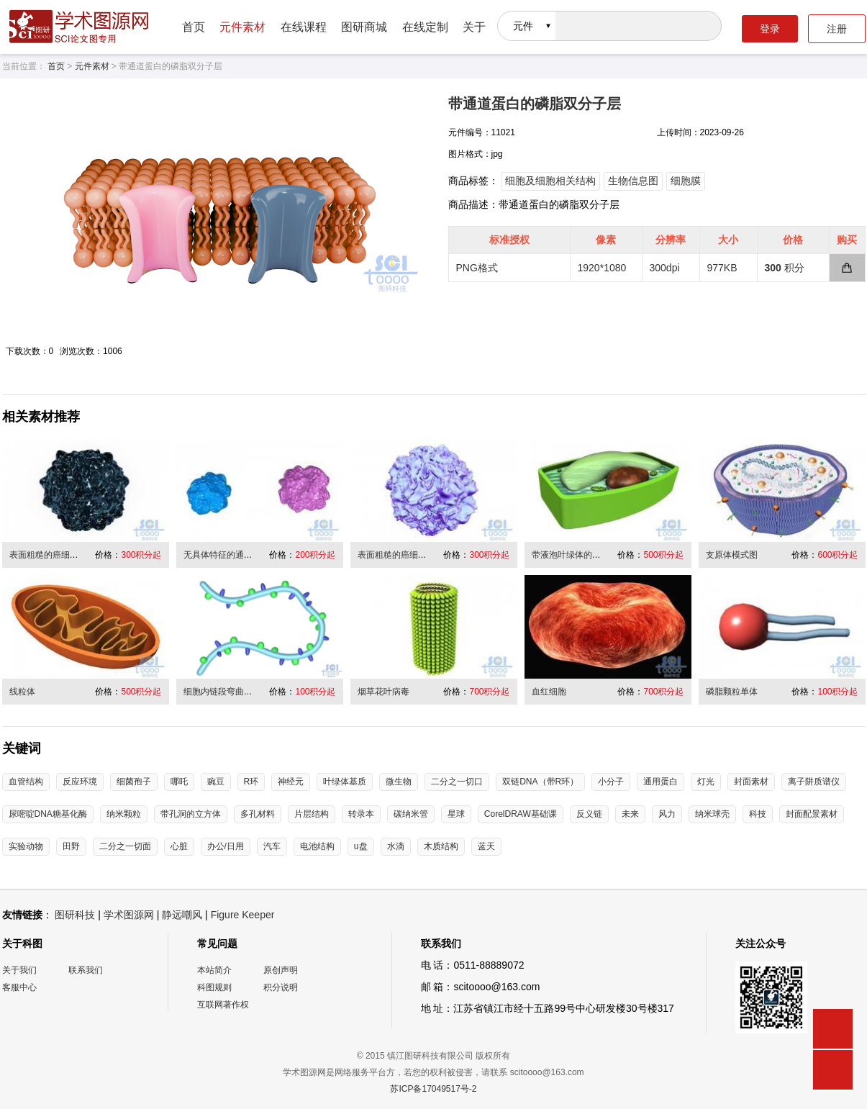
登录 (770, 29)
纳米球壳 (712, 814)
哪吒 (179, 782)
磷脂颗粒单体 (732, 692)
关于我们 (19, 970)
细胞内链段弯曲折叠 (222, 692)
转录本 (361, 814)
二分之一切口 (457, 782)
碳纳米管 (411, 814)
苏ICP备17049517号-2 (433, 1089)
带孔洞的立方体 (190, 814)
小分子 (611, 782)
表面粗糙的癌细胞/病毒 (53, 555)
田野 (71, 846)
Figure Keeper (243, 914)
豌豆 (215, 782)
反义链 (589, 814)
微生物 (399, 782)
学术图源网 (129, 914)
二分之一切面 (125, 846)
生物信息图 (633, 180)
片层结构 (311, 814)
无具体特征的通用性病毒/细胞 (240, 555)
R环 (251, 782)
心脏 (179, 846)
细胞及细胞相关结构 (550, 180)
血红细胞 (549, 692)
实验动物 (26, 846)
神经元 (291, 782)
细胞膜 (686, 180)
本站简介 (214, 970)
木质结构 (441, 846)
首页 (193, 27)
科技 (757, 814)
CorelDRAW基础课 (520, 814)
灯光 (705, 782)
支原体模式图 (732, 555)
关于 (474, 27)
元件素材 (242, 27)
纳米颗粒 (123, 814)
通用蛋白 (660, 782)
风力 (667, 814)
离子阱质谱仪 (814, 782)
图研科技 (75, 914)
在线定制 (425, 27)
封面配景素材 (812, 814)
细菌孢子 (134, 782)
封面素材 (751, 782)
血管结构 (26, 782)
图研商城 (364, 27)
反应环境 (80, 782)
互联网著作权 (223, 1005)
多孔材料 (257, 814)
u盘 (361, 846)
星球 (456, 814)
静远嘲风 (182, 914)
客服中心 (19, 987)
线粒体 (22, 692)
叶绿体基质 (344, 782)
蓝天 (486, 846)
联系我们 (85, 970)
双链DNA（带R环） (540, 782)
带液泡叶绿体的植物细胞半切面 (592, 555)
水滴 (395, 846)
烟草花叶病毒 (383, 692)
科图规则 (214, 987)
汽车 (272, 846)
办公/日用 (225, 846)
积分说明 (280, 987)
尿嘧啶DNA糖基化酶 (48, 814)
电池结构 (317, 846)
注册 (837, 29)
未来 (630, 814)
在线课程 (304, 27)
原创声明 (280, 970)
